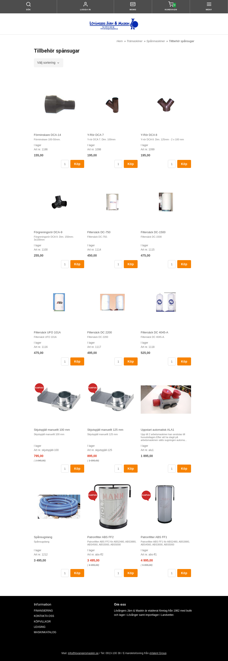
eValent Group (158, 653)
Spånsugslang (43, 537)
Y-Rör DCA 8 (149, 135)
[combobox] (48, 63)
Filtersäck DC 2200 (99, 332)
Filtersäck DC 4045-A (154, 332)
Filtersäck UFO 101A (47, 332)
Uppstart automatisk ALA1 (157, 429)
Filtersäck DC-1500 (153, 232)
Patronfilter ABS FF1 (154, 537)
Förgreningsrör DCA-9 (48, 232)
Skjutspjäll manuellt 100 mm (52, 429)
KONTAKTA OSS (44, 616)
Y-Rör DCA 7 (95, 135)
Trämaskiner (135, 41)
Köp (77, 164)
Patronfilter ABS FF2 (100, 537)
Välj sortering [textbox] (46, 62)
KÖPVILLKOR (42, 621)
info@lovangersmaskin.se (83, 653)
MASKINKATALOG (45, 632)
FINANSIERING (43, 610)
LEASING (39, 626)
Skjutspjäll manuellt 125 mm (105, 429)
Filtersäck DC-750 (98, 232)
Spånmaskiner (156, 41)
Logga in (85, 9)
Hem (120, 41)
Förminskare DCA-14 (47, 135)
